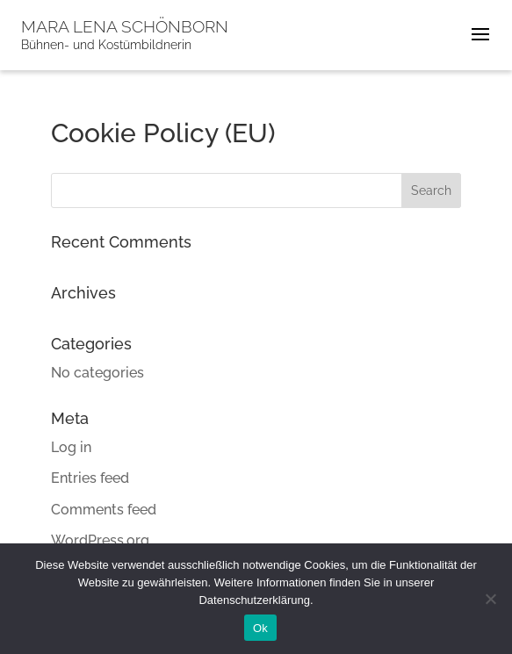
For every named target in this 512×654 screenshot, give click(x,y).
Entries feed (90, 478)
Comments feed (103, 509)
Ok (260, 628)
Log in (71, 447)
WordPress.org (100, 540)
